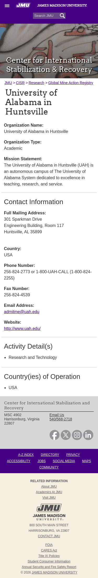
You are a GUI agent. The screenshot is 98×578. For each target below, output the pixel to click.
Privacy (73, 455)
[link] (54, 439)
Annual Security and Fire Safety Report (49, 567)
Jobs (41, 461)
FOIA (49, 545)
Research (36, 83)
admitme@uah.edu (21, 311)
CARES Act (49, 550)
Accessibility (18, 461)
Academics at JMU (49, 492)
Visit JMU (48, 497)
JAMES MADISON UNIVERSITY (54, 572)
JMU (8, 83)
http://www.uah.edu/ (22, 328)
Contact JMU (49, 536)
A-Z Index (25, 455)
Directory (50, 455)
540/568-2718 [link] (60, 419)
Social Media (64, 461)
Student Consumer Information (49, 561)
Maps (86, 461)
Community (49, 467)
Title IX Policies (49, 556)
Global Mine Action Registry (70, 83)
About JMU (49, 486)
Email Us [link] (56, 415)
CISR (20, 83)
